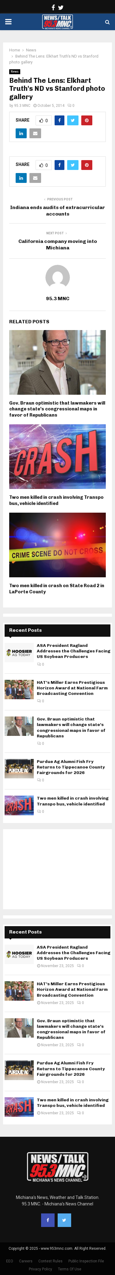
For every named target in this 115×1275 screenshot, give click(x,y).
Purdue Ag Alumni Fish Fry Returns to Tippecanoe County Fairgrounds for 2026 (71, 767)
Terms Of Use (69, 1269)
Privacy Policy (40, 1269)
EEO (9, 1261)
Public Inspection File (86, 1261)
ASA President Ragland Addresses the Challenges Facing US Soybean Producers (73, 651)
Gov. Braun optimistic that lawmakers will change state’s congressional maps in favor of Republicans (57, 409)
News (15, 71)
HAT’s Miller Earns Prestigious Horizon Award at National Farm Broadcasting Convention (72, 688)
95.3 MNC (22, 105)
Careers (26, 1261)
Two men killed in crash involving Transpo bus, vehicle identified (56, 500)
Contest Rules (50, 1261)
